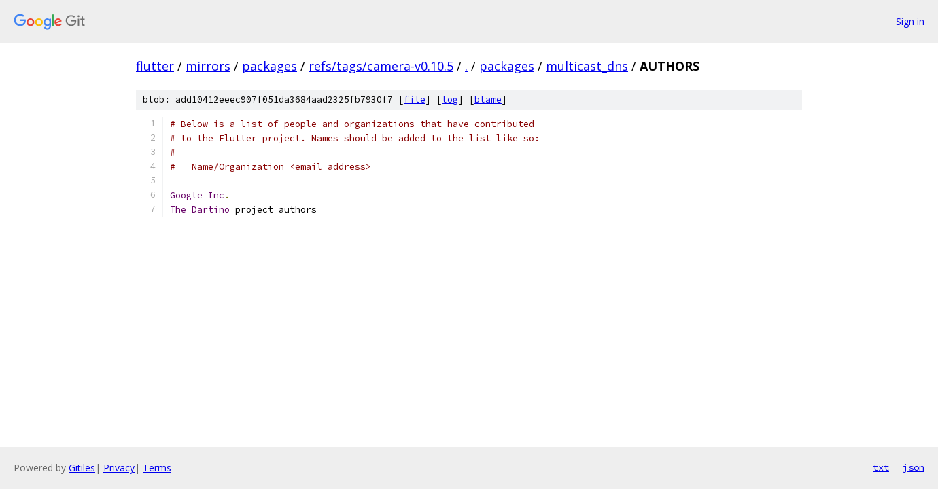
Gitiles (82, 467)
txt (881, 467)
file (414, 99)
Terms (157, 467)
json (913, 467)
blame (488, 99)
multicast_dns (587, 66)
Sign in (910, 21)
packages (269, 66)
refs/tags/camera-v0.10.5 (381, 66)
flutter (155, 66)
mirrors (208, 66)
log (450, 99)
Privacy (119, 467)
